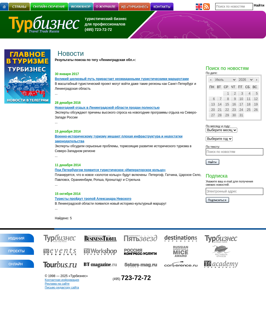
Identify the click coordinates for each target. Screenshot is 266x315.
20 (213, 110)
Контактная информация (62, 279)
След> (256, 79)
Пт (240, 87)
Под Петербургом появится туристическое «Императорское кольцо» (110, 170)
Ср (226, 87)
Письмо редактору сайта (62, 287)
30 (234, 115)
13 (213, 104)
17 (241, 104)
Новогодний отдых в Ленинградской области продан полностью (107, 108)
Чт (233, 87)
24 (241, 110)
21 (219, 110)
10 (241, 99)
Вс (255, 87)
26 (256, 110)
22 (227, 110)
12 (256, 99)
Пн (212, 87)
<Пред (210, 79)
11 (248, 99)
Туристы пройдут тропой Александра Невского (93, 199)
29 (227, 115)
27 (213, 115)
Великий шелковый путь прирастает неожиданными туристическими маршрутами (122, 79)
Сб (247, 87)
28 (219, 115)
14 (219, 104)
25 (248, 110)
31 (241, 115)
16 (234, 104)
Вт (219, 87)
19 (256, 104)
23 (234, 110)
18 (248, 104)
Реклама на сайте (57, 283)
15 (227, 104)
